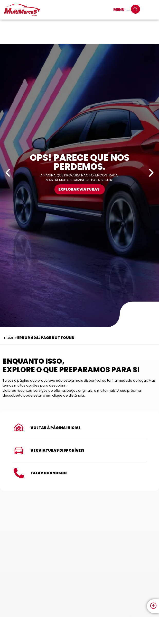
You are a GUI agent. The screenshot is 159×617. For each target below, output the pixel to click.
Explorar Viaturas (79, 189)
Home (9, 337)
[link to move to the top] (153, 606)
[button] (8, 173)
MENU (119, 9)
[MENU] (128, 9)
